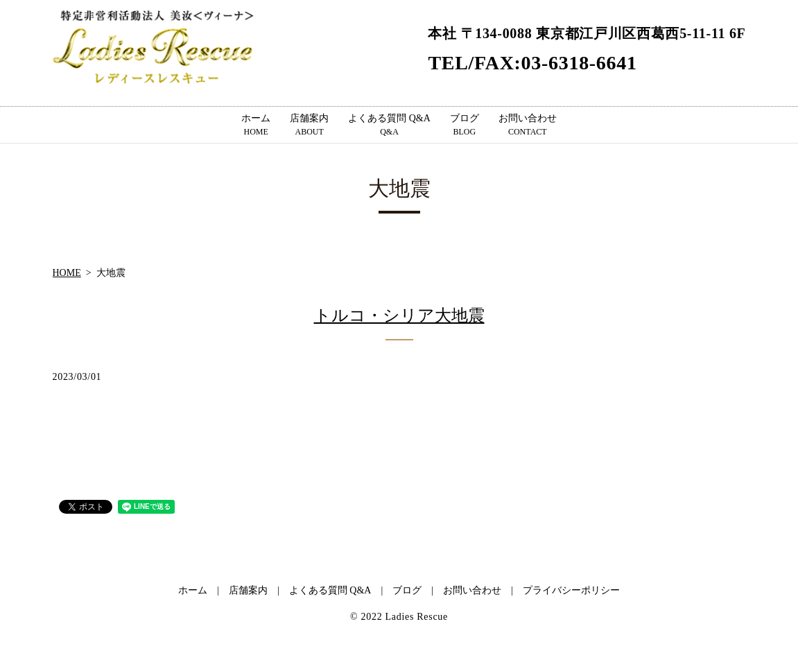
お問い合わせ (527, 125)
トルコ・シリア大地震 (399, 315)
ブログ (464, 125)
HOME (67, 273)
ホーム (255, 125)
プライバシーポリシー (571, 590)
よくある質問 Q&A (389, 125)
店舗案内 (309, 125)
